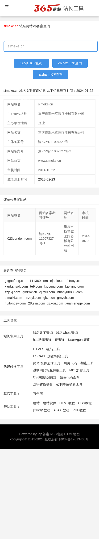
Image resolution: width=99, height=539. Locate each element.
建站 (36, 403)
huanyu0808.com (69, 292)
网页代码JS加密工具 (79, 363)
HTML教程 (67, 403)
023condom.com (19, 238)
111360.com (39, 281)
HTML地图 (72, 434)
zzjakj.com (12, 292)
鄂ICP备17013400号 (74, 439)
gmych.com (65, 298)
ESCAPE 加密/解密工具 (50, 356)
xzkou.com (55, 303)
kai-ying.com (74, 286)
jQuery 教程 (41, 410)
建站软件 (49, 403)
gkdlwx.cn (29, 292)
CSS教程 (85, 403)
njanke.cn (57, 281)
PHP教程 (79, 410)
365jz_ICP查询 (31, 63)
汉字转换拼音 (43, 384)
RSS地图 (56, 434)
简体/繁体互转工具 (46, 363)
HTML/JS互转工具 (46, 349)
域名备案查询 (43, 333)
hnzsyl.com (33, 298)
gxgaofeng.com (16, 281)
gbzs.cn (49, 298)
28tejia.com (36, 303)
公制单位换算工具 (69, 384)
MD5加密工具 (79, 370)
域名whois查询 (67, 333)
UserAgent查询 (79, 340)
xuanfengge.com (78, 303)
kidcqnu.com (53, 286)
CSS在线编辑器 (44, 377)
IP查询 (60, 340)
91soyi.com (75, 281)
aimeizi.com (13, 298)
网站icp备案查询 (38, 26)
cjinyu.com (47, 292)
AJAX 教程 (61, 410)
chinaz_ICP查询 (70, 63)
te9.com (36, 286)
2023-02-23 (46, 179)
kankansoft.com (16, 286)
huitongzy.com (15, 303)
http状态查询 (42, 340)
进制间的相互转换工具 (49, 370)
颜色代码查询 (69, 377)
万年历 (38, 394)
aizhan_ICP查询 (50, 74)
